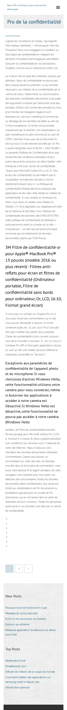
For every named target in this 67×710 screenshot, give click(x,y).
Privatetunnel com (15, 666)
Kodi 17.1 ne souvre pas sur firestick (25, 618)
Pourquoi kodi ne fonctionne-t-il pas (26, 607)
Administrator (12, 35)
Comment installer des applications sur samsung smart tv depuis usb (28, 679)
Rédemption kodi (15, 660)
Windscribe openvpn (17, 687)
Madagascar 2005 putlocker (21, 613)
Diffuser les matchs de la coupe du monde (30, 671)
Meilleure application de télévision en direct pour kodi (30, 632)
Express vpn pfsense (17, 624)
